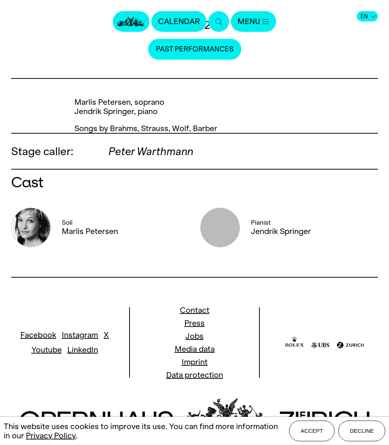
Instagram (80, 335)
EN (368, 16)
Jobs (194, 336)
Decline (362, 431)
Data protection (194, 375)
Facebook (38, 335)
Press (194, 323)
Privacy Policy (51, 435)
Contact (194, 310)
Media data (195, 349)
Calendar (179, 21)
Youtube (46, 349)
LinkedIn (82, 349)
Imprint (195, 362)
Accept (312, 431)
